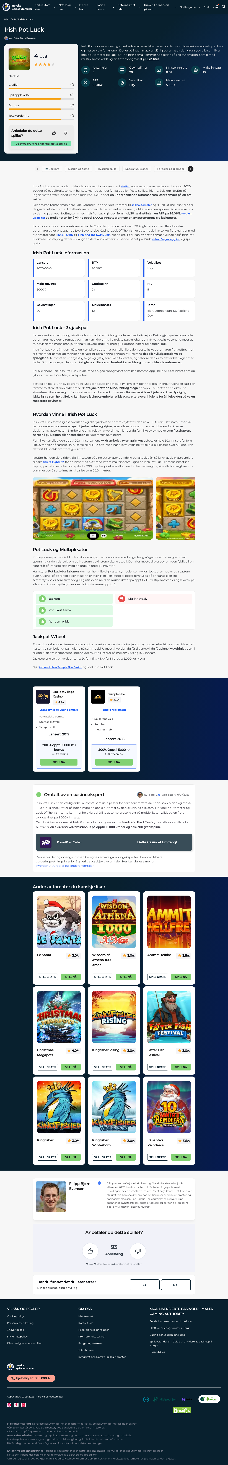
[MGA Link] (187, 1400)
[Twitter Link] (9, 1405)
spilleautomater (141, 205)
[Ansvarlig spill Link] (41, 1330)
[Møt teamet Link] (112, 1316)
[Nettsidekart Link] (183, 1352)
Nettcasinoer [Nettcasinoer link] (65, 7)
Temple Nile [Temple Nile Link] (116, 694)
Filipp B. (153, 794)
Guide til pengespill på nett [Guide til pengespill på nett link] (156, 7)
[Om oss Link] (112, 1308)
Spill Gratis (47, 977)
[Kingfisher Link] (59, 1107)
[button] (217, 7)
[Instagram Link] (23, 1405)
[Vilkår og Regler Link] (41, 1308)
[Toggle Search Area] (223, 7)
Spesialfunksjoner (136, 168)
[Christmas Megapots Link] (59, 1017)
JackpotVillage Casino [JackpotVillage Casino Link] (63, 694)
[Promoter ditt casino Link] (112, 1337)
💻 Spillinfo (52, 168)
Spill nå (59, 762)
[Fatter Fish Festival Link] (169, 1017)
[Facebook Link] (16, 1405)
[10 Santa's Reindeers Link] (169, 1107)
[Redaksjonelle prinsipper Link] (112, 1330)
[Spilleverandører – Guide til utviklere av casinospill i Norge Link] (183, 1343)
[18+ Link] (146, 1400)
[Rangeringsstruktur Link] (112, 1343)
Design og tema (78, 168)
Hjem (7, 19)
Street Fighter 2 (53, 462)
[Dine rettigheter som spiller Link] (41, 1343)
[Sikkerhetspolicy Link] (41, 1337)
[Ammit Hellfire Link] (169, 922)
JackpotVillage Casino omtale (59, 709)
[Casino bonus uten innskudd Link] (183, 1335)
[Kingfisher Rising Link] (114, 1017)
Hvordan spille (107, 168)
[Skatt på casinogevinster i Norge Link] (183, 1328)
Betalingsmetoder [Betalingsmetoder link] (126, 7)
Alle (14, 19)
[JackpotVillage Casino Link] (43, 697)
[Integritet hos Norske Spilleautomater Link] (112, 1357)
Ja (144, 1285)
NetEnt (125, 186)
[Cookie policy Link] (41, 1316)
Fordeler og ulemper (170, 168)
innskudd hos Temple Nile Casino (60, 667)
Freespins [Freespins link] (83, 7)
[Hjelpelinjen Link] (164, 1400)
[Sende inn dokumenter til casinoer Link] (183, 1321)
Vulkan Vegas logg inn (166, 239)
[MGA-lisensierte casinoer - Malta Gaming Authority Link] (183, 1311)
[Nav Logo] (16, 7)
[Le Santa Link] (59, 922)
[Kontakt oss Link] (112, 1323)
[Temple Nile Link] (98, 697)
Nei (175, 1285)
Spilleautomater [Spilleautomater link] (42, 7)
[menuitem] (44, 7)
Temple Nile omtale (113, 709)
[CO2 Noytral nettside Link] (209, 1400)
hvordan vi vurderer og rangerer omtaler (65, 865)
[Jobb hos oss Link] (112, 1350)
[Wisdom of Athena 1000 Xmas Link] (114, 922)
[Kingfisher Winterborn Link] (114, 1107)
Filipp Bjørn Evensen (24, 38)
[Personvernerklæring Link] (41, 1323)
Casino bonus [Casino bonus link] (101, 7)
